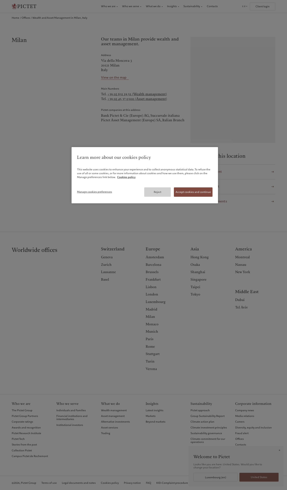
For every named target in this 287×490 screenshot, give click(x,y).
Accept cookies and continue (193, 192)
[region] (145, 175)
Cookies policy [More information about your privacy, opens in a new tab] (126, 177)
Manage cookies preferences (94, 192)
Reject (157, 192)
